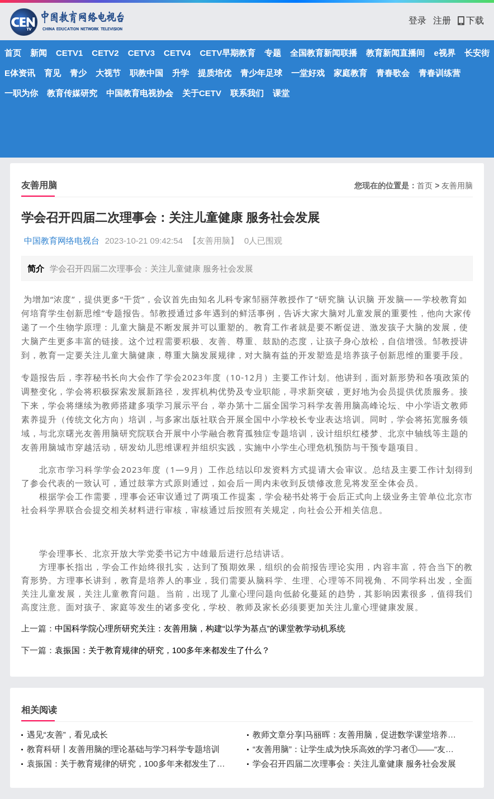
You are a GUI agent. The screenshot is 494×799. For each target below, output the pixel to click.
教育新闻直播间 (395, 53)
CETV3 (141, 53)
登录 (417, 20)
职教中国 (146, 73)
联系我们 (247, 93)
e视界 (444, 53)
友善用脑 (457, 185)
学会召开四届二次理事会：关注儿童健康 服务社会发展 (354, 763)
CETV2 (105, 53)
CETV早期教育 (227, 53)
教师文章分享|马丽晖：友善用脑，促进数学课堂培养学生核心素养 (354, 734)
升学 (180, 73)
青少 (78, 73)
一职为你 (21, 93)
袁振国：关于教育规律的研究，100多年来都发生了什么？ (162, 650)
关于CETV (201, 93)
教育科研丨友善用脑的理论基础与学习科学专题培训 (123, 749)
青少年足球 (261, 73)
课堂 (281, 93)
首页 (12, 53)
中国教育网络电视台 (61, 240)
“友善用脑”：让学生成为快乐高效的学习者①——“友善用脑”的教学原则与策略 (354, 749)
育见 (52, 73)
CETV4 (177, 53)
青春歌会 (393, 73)
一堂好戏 (308, 73)
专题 (272, 53)
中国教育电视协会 (139, 93)
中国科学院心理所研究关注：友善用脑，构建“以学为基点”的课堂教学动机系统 (200, 628)
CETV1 (69, 53)
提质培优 (214, 73)
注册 (442, 20)
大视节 (108, 73)
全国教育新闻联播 (323, 53)
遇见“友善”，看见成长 (67, 734)
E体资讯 (19, 73)
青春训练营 (439, 73)
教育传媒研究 (72, 93)
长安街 (477, 53)
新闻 (38, 53)
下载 (471, 20)
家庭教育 (350, 73)
